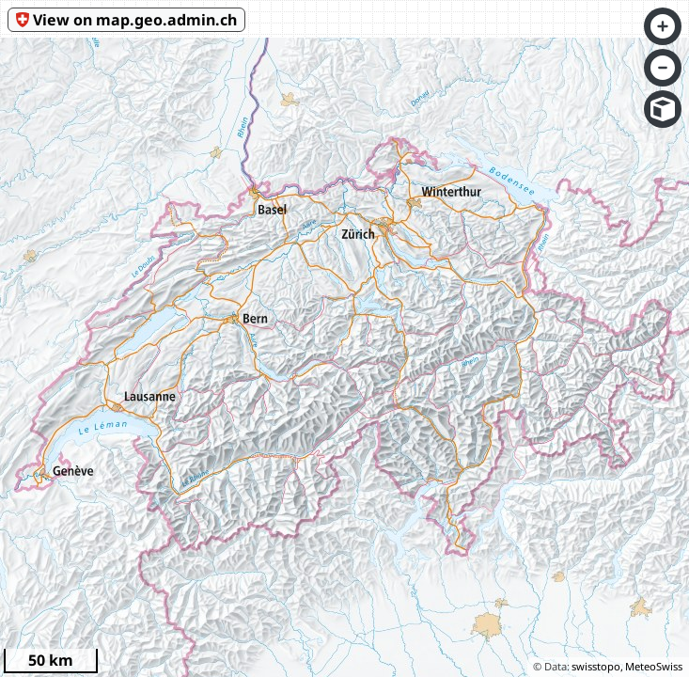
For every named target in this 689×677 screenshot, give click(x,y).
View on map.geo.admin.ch (135, 19)
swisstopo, (597, 666)
